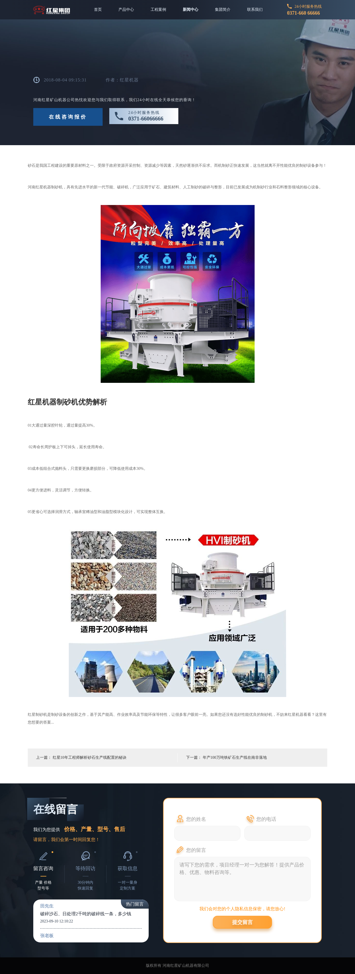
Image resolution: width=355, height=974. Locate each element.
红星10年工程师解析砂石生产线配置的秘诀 (89, 757)
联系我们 (255, 9)
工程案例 (158, 9)
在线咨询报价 (68, 117)
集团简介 (222, 9)
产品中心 (126, 9)
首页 (98, 9)
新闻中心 (190, 9)
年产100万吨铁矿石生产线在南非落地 (235, 757)
